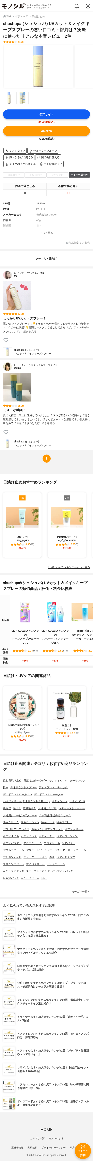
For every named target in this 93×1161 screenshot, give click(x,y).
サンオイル (55, 780)
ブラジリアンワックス (16, 829)
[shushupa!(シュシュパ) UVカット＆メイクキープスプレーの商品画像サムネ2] (22, 98)
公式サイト (47, 114)
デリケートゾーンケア (39, 850)
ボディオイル (11, 836)
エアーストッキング (38, 871)
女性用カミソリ (47, 808)
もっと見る (46, 232)
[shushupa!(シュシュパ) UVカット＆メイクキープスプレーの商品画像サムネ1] (9, 98)
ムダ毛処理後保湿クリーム (55, 815)
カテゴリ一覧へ (81, 891)
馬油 (52, 857)
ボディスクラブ (66, 857)
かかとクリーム (30, 878)
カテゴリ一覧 (37, 1138)
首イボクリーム (35, 864)
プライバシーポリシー (53, 1147)
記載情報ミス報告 (78, 243)
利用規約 (32, 1147)
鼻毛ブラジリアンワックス (47, 829)
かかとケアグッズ (13, 871)
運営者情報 (17, 1147)
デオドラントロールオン (17, 794)
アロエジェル (52, 843)
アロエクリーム (33, 843)
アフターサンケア (75, 780)
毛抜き (17, 808)
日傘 (5, 787)
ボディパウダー (12, 843)
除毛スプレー (64, 822)
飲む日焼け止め (12, 780)
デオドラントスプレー (23, 787)
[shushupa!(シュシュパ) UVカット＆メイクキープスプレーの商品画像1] (38, 66)
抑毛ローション (30, 822)
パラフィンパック (62, 871)
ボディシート (59, 801)
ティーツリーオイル (35, 857)
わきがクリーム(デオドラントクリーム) (26, 801)
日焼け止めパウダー (35, 780)
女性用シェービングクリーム (20, 815)
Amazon (46, 131)
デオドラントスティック (53, 787)
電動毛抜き (29, 808)
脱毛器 (7, 808)
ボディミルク (29, 836)
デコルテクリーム (13, 850)
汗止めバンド (77, 801)
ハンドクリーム (56, 864)
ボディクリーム (74, 829)
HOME (46, 1129)
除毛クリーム (11, 822)
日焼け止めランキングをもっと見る (69, 567)
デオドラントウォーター (48, 794)
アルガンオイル (12, 857)
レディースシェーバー (72, 808)
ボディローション (67, 836)
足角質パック (11, 878)
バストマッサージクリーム (70, 850)
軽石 (44, 878)
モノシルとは (56, 1138)
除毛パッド (48, 822)
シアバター (68, 843)
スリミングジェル (13, 864)
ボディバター (47, 836)
